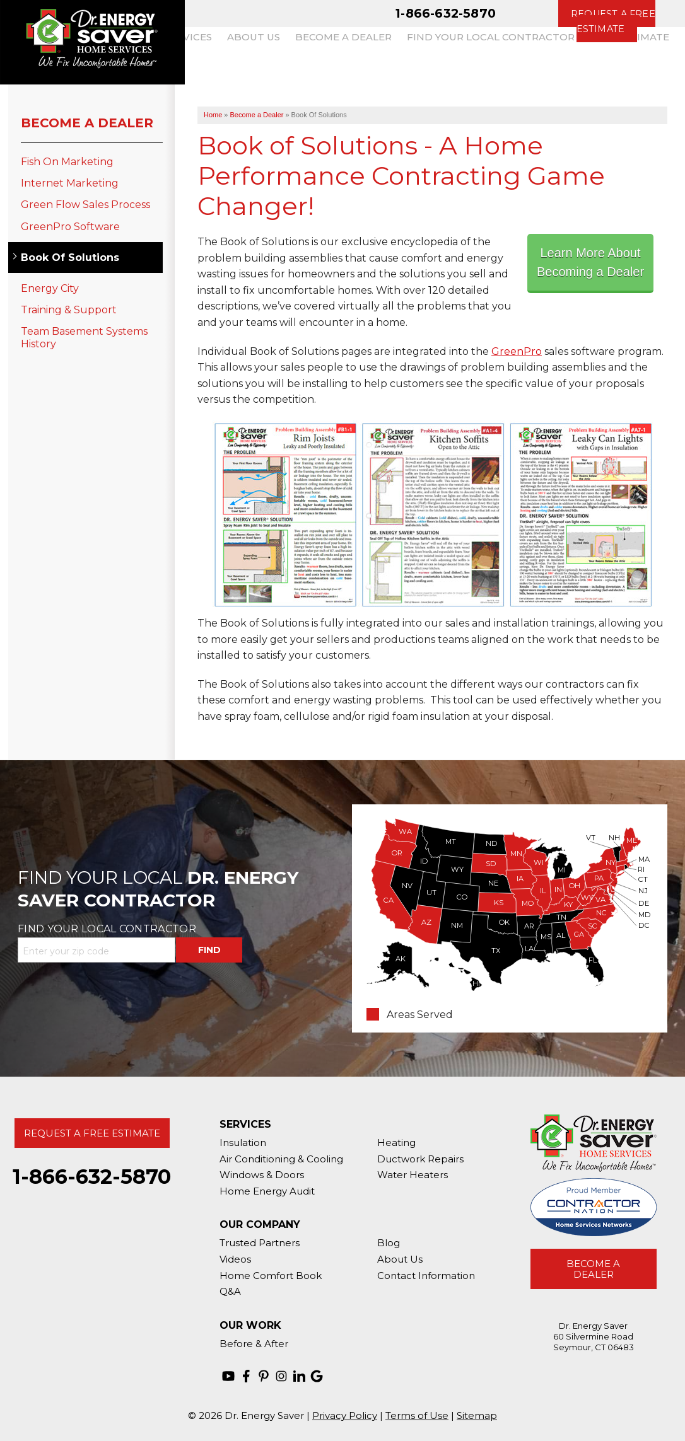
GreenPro (516, 351)
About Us (400, 1259)
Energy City (50, 288)
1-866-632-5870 (445, 13)
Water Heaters (412, 1175)
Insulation (243, 1143)
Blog (388, 1243)
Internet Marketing (70, 183)
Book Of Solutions (70, 257)
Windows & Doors (262, 1175)
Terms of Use (416, 1415)
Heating (396, 1143)
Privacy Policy (344, 1415)
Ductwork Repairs (420, 1159)
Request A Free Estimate (92, 1133)
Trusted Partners (260, 1243)
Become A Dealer (593, 1269)
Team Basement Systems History (84, 337)
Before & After (254, 1344)
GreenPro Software (70, 227)
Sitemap (477, 1415)
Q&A (230, 1291)
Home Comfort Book (271, 1276)
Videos (235, 1259)
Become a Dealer (87, 123)
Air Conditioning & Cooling (281, 1159)
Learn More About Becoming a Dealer (590, 262)
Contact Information (426, 1276)
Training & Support (69, 310)
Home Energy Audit (267, 1191)
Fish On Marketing (67, 162)
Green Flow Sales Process (85, 205)
